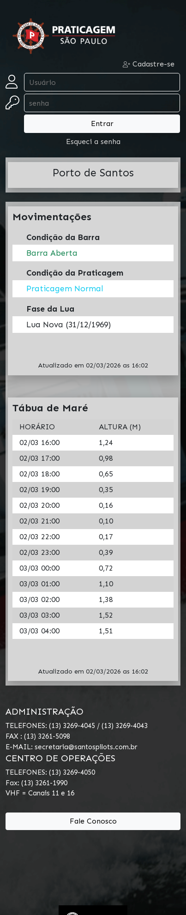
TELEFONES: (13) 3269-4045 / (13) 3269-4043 (77, 726)
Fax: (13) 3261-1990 (36, 783)
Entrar (102, 123)
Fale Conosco (93, 821)
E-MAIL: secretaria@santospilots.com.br (72, 747)
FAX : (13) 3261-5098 (38, 736)
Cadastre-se (148, 64)
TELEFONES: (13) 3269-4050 (50, 772)
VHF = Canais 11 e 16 (40, 793)
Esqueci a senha (93, 141)
